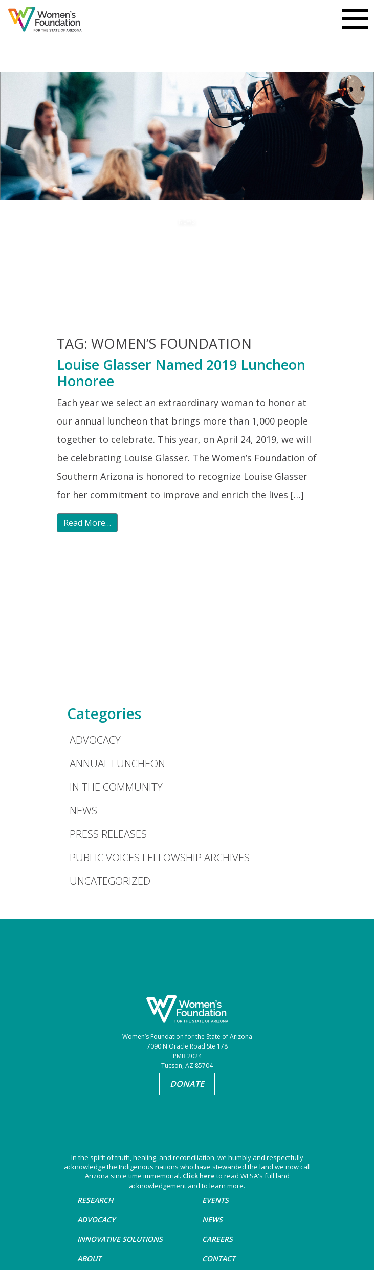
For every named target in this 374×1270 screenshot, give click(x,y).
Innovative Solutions (120, 1239)
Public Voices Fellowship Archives (160, 857)
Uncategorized (110, 881)
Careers (217, 1239)
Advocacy (95, 740)
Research (95, 1200)
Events (215, 1200)
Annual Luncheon (117, 763)
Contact (218, 1258)
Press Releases (108, 834)
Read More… (87, 522)
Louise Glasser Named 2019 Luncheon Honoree (181, 372)
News (83, 810)
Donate (187, 1083)
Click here (199, 1175)
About (89, 1258)
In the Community (116, 787)
